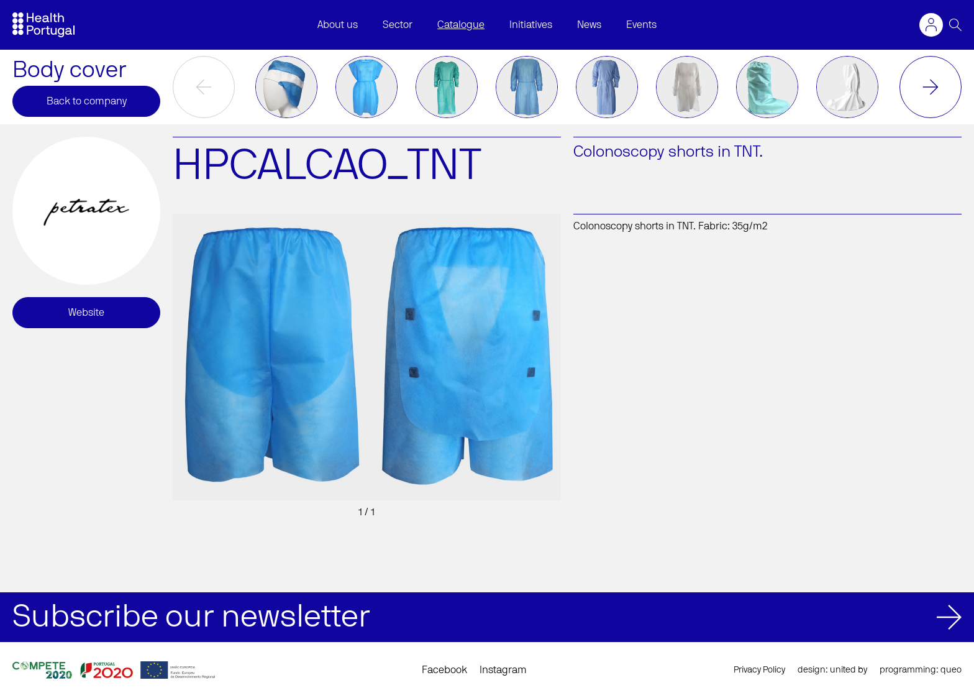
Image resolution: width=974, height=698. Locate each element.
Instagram (503, 670)
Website (86, 313)
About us (337, 25)
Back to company (87, 101)
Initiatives (530, 25)
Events (641, 25)
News (589, 25)
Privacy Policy (759, 670)
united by (848, 670)
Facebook (444, 670)
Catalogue (461, 25)
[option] (287, 87)
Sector (397, 25)
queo (951, 670)
